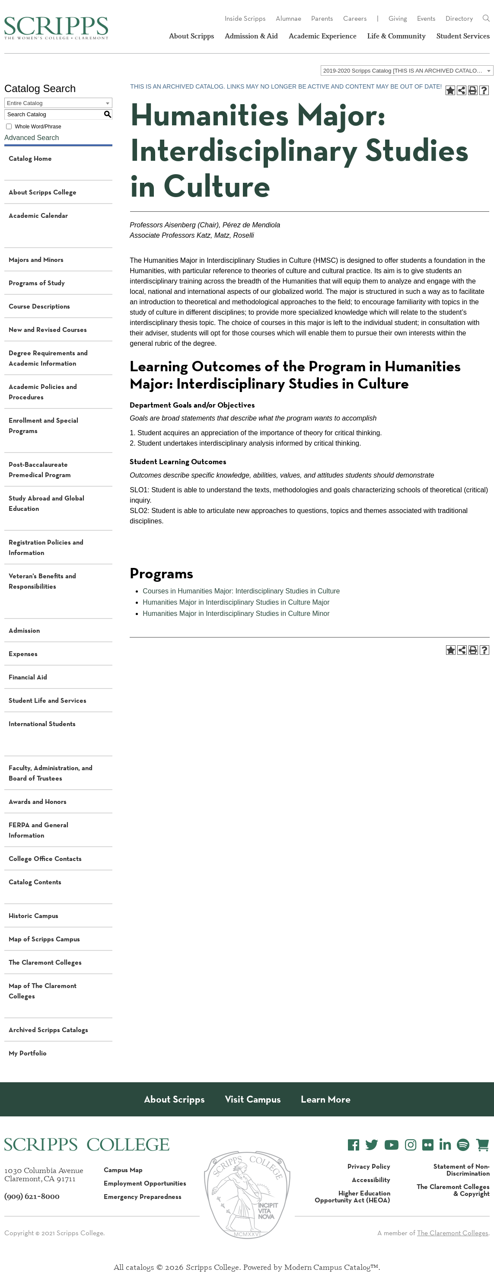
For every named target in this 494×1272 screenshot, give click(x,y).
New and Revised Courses (48, 329)
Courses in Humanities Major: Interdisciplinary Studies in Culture (241, 591)
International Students (42, 723)
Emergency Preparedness (143, 1196)
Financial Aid (28, 677)
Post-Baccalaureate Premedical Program (40, 469)
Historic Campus (33, 915)
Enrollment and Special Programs (43, 425)
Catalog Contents (35, 881)
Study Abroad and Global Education (46, 503)
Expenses (23, 653)
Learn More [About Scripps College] (326, 1099)
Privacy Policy (368, 1166)
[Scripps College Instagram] (410, 1145)
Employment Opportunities (145, 1183)
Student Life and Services (47, 700)
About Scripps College (42, 192)
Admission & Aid (251, 36)
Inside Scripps (245, 18)
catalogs (140, 1267)
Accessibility (371, 1179)
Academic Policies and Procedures (43, 391)
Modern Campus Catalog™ (331, 1267)
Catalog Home (30, 158)
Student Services (463, 36)
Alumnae (288, 18)
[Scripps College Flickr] (427, 1145)
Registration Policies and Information (46, 547)
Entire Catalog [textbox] (24, 103)
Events (426, 18)
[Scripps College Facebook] (353, 1145)
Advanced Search (31, 137)
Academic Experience (323, 36)
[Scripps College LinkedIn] (445, 1145)
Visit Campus (253, 1099)
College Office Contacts (45, 858)
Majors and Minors (36, 259)
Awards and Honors (38, 801)
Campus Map (123, 1169)
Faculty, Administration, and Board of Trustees (50, 772)
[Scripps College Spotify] (463, 1145)
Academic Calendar (38, 215)
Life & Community (396, 36)
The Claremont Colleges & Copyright (453, 1190)
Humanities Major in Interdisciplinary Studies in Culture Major (236, 602)
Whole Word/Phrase (38, 127)
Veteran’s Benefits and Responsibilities (42, 580)
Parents (322, 18)
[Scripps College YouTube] (391, 1145)
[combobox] (407, 70)
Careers (355, 18)
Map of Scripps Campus (44, 938)
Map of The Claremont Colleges (42, 990)
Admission (24, 630)
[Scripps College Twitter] (371, 1145)
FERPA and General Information (38, 829)
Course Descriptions (39, 306)
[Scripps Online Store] (482, 1145)
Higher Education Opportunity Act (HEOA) (352, 1196)
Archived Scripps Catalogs (48, 1029)
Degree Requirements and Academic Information (48, 357)
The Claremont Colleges (45, 962)
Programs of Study (37, 282)
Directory (459, 18)
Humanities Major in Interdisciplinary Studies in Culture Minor (236, 613)
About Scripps (191, 36)
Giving (398, 18)
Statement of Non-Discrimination (461, 1169)
